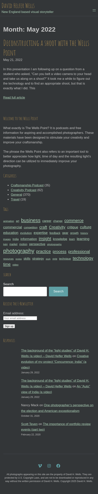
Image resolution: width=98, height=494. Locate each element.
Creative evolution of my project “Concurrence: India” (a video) (55, 361)
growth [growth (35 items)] (74, 233)
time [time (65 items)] (7, 264)
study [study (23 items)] (48, 259)
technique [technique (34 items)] (65, 258)
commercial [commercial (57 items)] (12, 227)
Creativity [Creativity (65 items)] (57, 227)
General (16, 194)
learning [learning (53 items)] (83, 239)
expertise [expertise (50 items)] (41, 233)
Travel (15, 199)
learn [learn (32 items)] (72, 239)
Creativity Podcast (23, 190)
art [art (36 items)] (17, 221)
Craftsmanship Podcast (27, 185)
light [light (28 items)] (5, 244)
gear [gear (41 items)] (65, 233)
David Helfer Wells (18, 5)
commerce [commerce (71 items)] (73, 220)
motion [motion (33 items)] (23, 244)
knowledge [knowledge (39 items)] (60, 239)
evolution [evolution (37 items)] (26, 233)
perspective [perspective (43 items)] (37, 244)
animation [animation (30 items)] (8, 221)
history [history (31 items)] (84, 233)
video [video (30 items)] (15, 264)
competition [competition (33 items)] (30, 227)
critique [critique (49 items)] (72, 227)
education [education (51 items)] (10, 233)
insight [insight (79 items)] (45, 238)
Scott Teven (29, 424)
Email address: (13, 313)
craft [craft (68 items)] (43, 227)
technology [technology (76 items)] (83, 258)
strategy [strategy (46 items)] (38, 258)
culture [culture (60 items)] (86, 227)
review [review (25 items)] (18, 259)
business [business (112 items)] (30, 220)
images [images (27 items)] (7, 239)
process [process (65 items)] (59, 251)
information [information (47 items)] (28, 239)
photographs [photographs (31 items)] (54, 244)
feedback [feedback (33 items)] (54, 233)
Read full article (14, 97)
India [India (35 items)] (16, 239)
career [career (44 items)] (46, 221)
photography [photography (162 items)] (18, 251)
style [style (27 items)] (55, 259)
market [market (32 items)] (13, 244)
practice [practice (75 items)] (43, 251)
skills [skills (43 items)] (26, 258)
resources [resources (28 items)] (8, 259)
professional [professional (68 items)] (79, 251)
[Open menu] (94, 10)
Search (8, 284)
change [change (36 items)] (57, 221)
